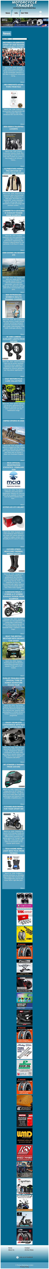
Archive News (29, 1250)
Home (10, 1248)
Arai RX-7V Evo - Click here (25, 25)
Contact (27, 1248)
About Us (11, 1250)
